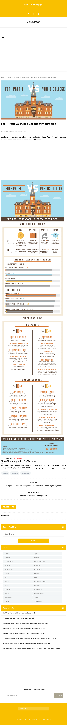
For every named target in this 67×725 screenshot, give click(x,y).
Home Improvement (40, 581)
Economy (7, 565)
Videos (7, 601)
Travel (36, 597)
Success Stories (39, 593)
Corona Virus (9, 562)
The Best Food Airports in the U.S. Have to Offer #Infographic (24, 633)
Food (6, 577)
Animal (7, 554)
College (5, 473)
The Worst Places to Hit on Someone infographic (19, 613)
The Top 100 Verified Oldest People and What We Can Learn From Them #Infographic (31, 649)
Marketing (8, 589)
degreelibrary (18, 458)
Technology (8, 597)
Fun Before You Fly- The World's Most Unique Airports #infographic (25, 623)
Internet (7, 585)
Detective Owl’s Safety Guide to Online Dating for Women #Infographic (27, 643)
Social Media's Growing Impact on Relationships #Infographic (24, 628)
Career (36, 558)
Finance (36, 573)
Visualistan (35, 720)
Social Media (38, 589)
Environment (38, 569)
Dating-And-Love (39, 562)
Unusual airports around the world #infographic (19, 618)
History (7, 581)
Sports (7, 593)
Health (36, 577)
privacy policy (24, 708)
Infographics (25, 473)
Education (15, 473)
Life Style (37, 585)
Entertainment (9, 569)
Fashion (7, 573)
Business (7, 558)
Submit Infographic (36, 5)
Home (26, 5)
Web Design (37, 601)
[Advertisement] (33, 55)
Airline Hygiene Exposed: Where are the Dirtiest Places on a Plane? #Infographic (30, 638)
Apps (36, 554)
